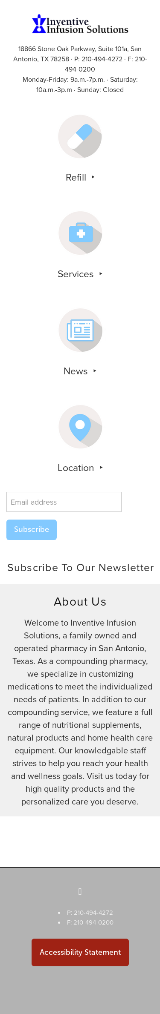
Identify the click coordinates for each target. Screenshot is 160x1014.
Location (77, 467)
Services (77, 273)
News (77, 370)
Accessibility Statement (80, 952)
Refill (77, 177)
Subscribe (31, 529)
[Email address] (64, 502)
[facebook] (80, 892)
